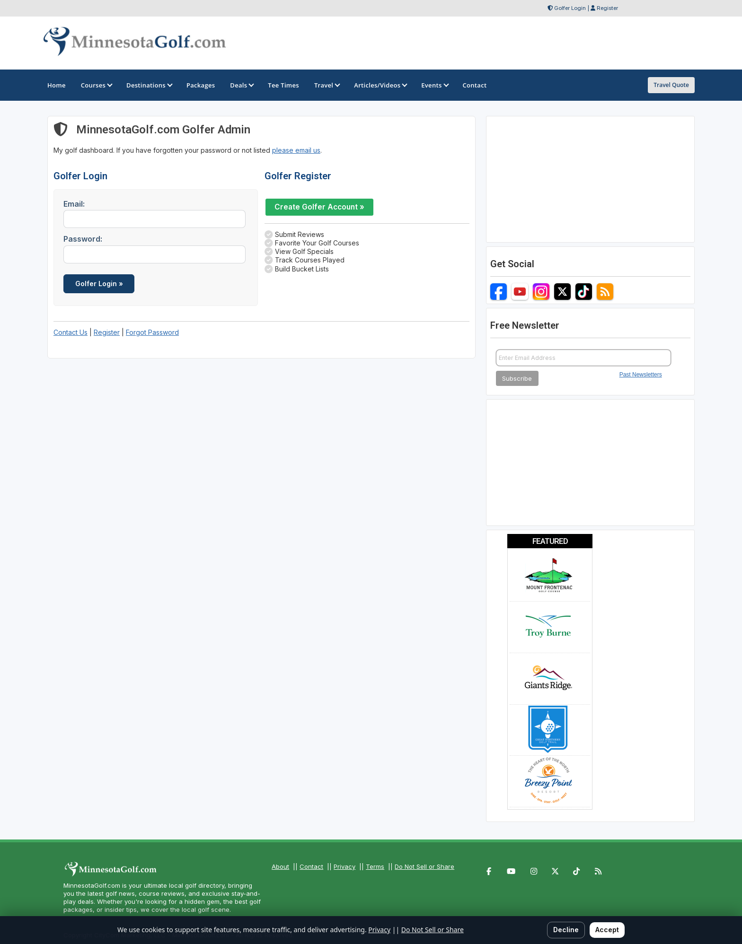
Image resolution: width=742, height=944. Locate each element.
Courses (96, 85)
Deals (241, 85)
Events (434, 85)
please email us (296, 150)
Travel (326, 85)
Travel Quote (671, 85)
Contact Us (70, 332)
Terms (375, 866)
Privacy (344, 866)
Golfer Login (570, 8)
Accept (607, 930)
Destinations (148, 85)
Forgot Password (152, 332)
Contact (311, 866)
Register (607, 8)
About (280, 866)
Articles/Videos (380, 85)
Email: (74, 204)
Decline (566, 930)
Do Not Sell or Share (424, 866)
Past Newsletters (640, 374)
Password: (82, 239)
